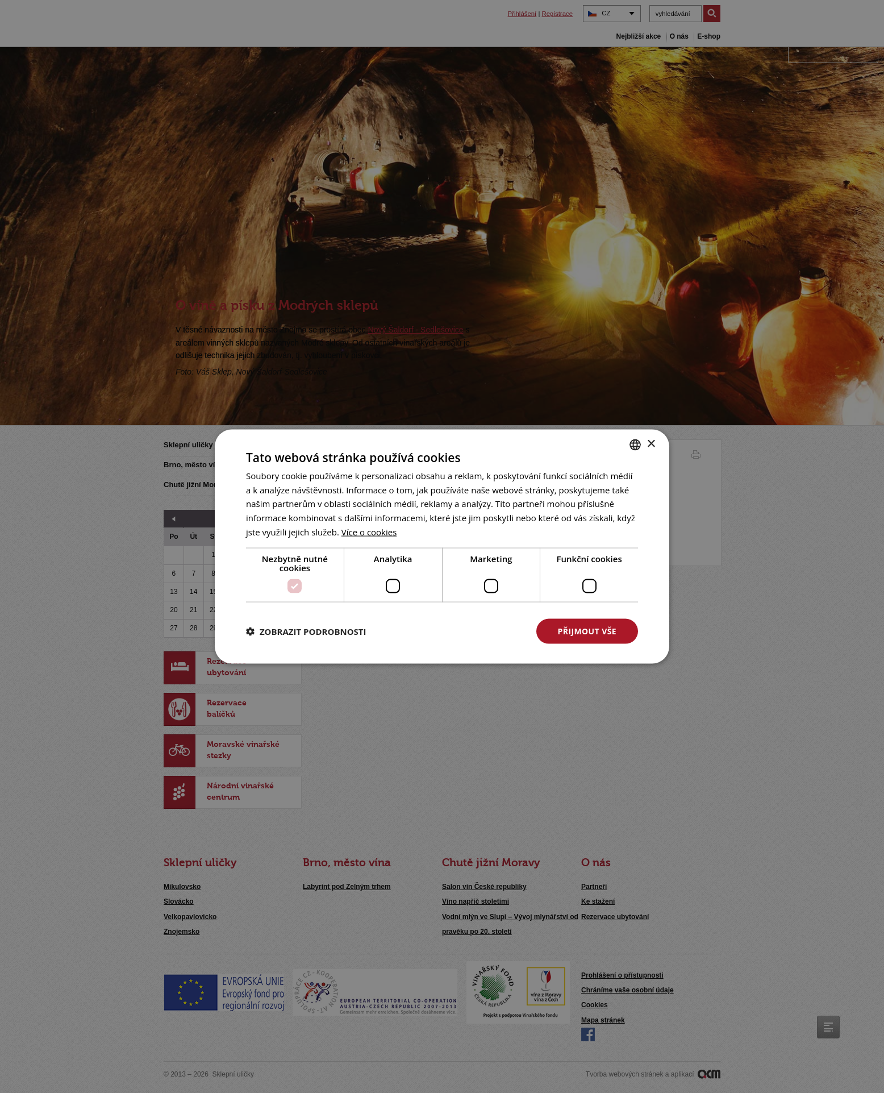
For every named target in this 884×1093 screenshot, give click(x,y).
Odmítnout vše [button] (471, 630)
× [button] (651, 444)
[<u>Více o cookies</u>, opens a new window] (369, 531)
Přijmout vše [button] (587, 630)
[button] (306, 631)
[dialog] (442, 546)
